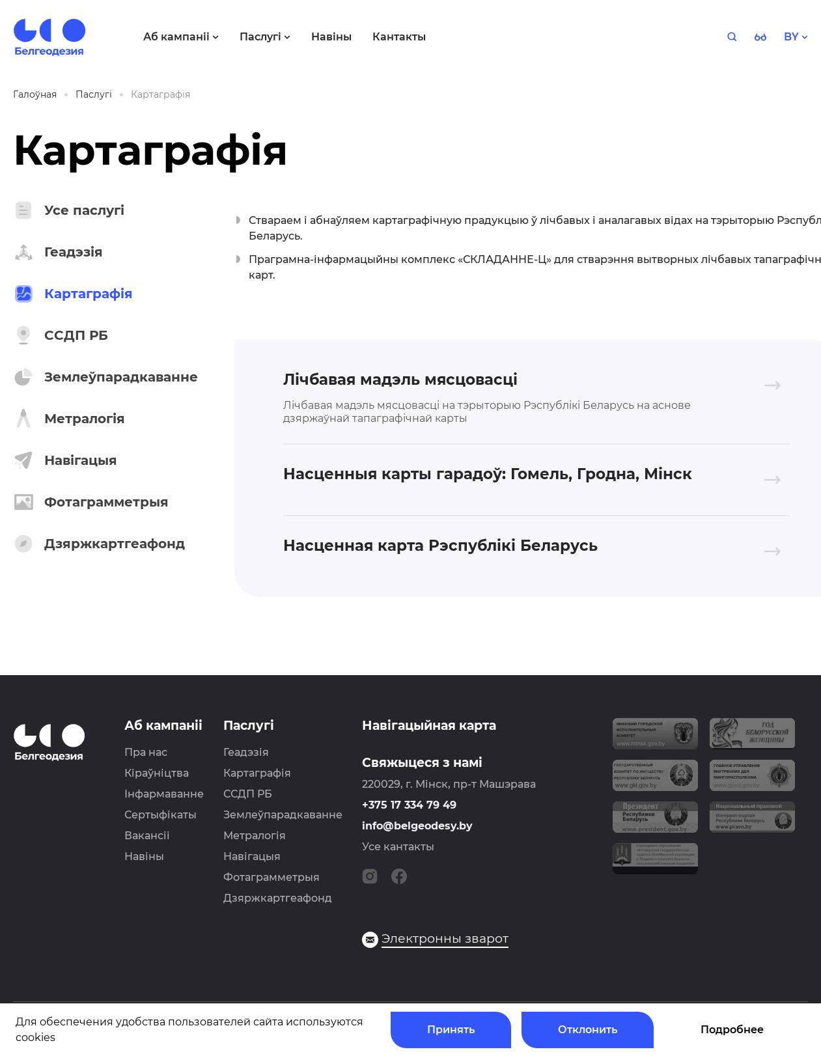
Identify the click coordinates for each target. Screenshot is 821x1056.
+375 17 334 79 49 (409, 805)
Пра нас (145, 752)
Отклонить (587, 1029)
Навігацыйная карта (429, 725)
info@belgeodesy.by (417, 826)
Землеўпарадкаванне (282, 815)
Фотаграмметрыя (271, 877)
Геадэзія (246, 752)
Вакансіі (147, 835)
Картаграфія (257, 773)
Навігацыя (252, 856)
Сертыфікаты (160, 815)
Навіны (144, 856)
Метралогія (254, 835)
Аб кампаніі (163, 725)
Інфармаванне (164, 794)
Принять (451, 1029)
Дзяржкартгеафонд (277, 898)
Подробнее (732, 1029)
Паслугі (248, 725)
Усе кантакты (398, 847)
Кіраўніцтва (156, 773)
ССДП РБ (247, 794)
